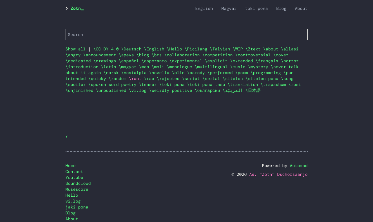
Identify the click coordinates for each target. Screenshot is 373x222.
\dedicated (79, 61)
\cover (281, 55)
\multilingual (212, 67)
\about (272, 49)
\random (119, 78)
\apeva (128, 55)
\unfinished (81, 90)
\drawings (106, 61)
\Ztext (254, 49)
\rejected (169, 78)
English (204, 8)
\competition (218, 55)
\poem (243, 73)
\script (192, 78)
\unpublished (112, 90)
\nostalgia (135, 73)
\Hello (176, 49)
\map (145, 67)
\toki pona (173, 84)
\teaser (149, 84)
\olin (179, 73)
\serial (212, 78)
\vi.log (139, 90)
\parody (197, 73)
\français (268, 61)
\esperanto (155, 61)
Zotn (76, 8)
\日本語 (253, 90)
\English (155, 49)
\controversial (254, 55)
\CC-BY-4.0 (107, 49)
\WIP (239, 49)
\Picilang (197, 49)
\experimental (187, 61)
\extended (243, 61)
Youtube (74, 177)
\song (287, 78)
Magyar (228, 8)
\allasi (290, 49)
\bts (158, 55)
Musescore (77, 189)
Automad (298, 165)
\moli (159, 67)
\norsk (112, 73)
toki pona (256, 8)
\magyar (129, 67)
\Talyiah (221, 49)
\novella (160, 73)
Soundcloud (78, 183)
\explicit (217, 61)
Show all (76, 49)
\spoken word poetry (113, 84)
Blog (281, 8)
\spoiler (77, 84)
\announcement (101, 55)
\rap (150, 78)
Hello (72, 195)
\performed (221, 73)
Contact (74, 171)
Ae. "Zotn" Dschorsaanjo (278, 174)
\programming (267, 73)
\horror (290, 61)
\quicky (98, 78)
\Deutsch (132, 49)
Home (71, 165)
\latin (110, 67)
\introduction (83, 67)
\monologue (181, 67)
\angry (74, 55)
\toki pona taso (207, 84)
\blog (144, 55)
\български (209, 90)
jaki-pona (77, 207)
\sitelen (234, 78)
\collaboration (183, 55)
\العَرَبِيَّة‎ (234, 90)
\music (239, 67)
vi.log (73, 201)
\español (130, 61)
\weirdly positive (172, 90)
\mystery (259, 67)
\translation (244, 84)
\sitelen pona (263, 78)
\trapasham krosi (281, 84)
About (301, 8)
